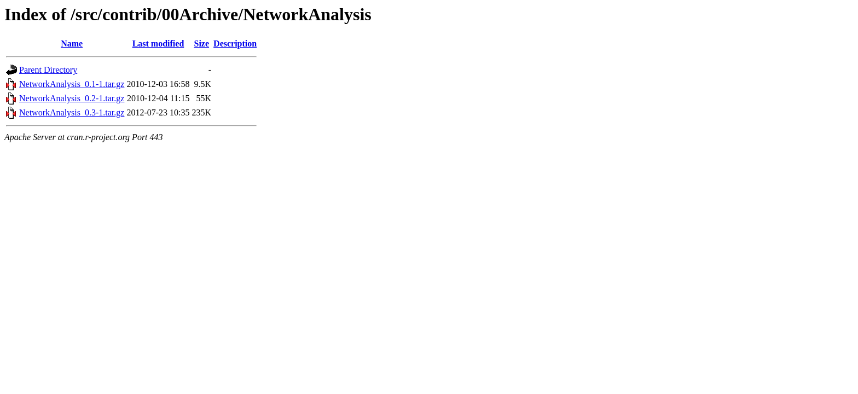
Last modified (158, 43)
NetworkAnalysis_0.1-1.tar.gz (71, 84)
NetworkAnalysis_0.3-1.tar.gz (71, 112)
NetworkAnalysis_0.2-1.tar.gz (71, 98)
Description (235, 43)
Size (202, 43)
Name (72, 43)
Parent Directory (48, 69)
